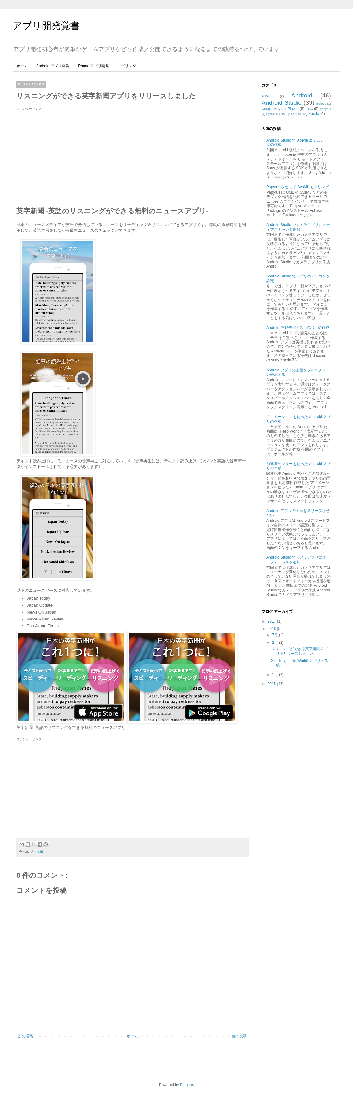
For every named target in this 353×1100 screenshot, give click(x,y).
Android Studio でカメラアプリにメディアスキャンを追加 (298, 227)
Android (37, 851)
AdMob (267, 96)
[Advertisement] (69, 155)
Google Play (271, 109)
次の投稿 (25, 1036)
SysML (270, 114)
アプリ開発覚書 (46, 25)
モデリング (126, 66)
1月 (275, 674)
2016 (272, 628)
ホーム (22, 66)
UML (284, 114)
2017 (272, 621)
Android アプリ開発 (52, 66)
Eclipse (321, 103)
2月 (275, 642)
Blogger (186, 1085)
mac (309, 109)
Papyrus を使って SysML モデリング (297, 187)
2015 (272, 684)
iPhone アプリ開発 (93, 66)
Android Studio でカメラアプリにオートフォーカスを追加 (298, 559)
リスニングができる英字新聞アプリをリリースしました (299, 651)
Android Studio (282, 102)
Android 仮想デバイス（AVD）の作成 (297, 327)
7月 (275, 635)
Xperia (313, 114)
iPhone (292, 109)
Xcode (297, 114)
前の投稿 (239, 1036)
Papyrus (325, 109)
